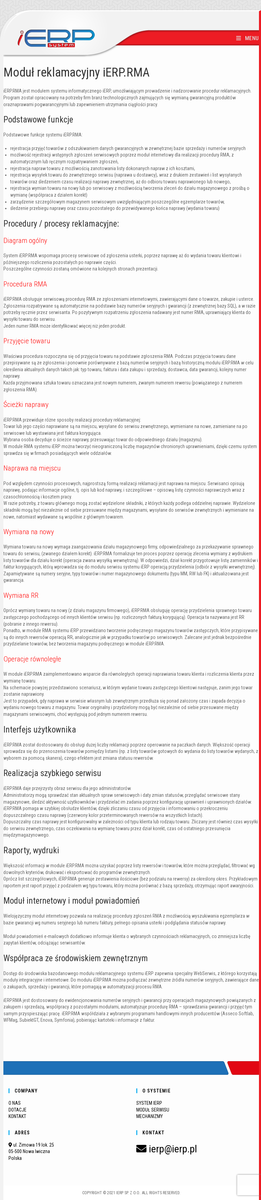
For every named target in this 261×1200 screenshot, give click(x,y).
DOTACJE (17, 1110)
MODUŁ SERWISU (152, 1110)
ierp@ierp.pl (166, 1149)
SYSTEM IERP (149, 1103)
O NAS (14, 1103)
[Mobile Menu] (247, 38)
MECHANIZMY (149, 1116)
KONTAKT (17, 1116)
